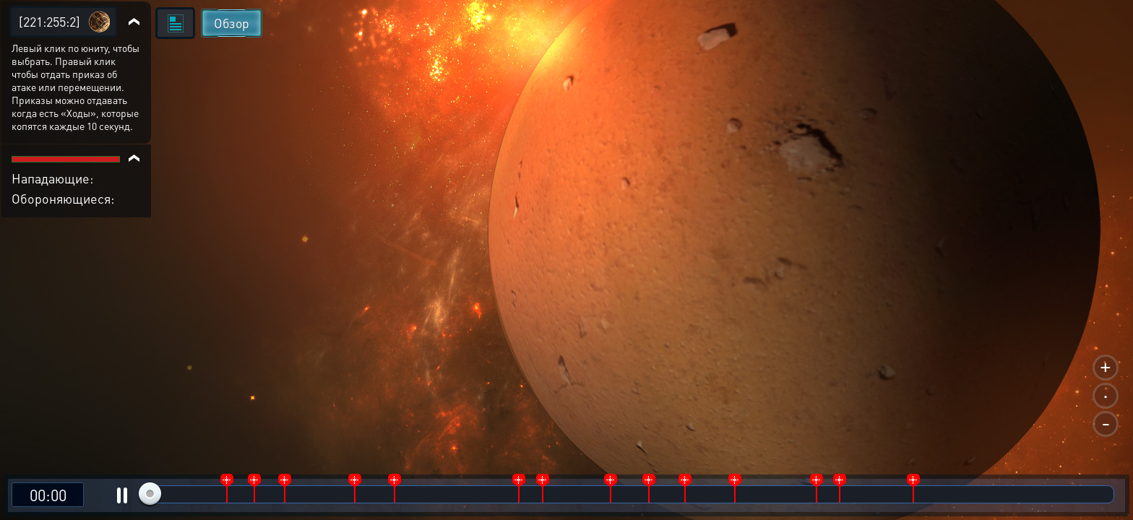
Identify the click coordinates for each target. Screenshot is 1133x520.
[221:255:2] (49, 21)
